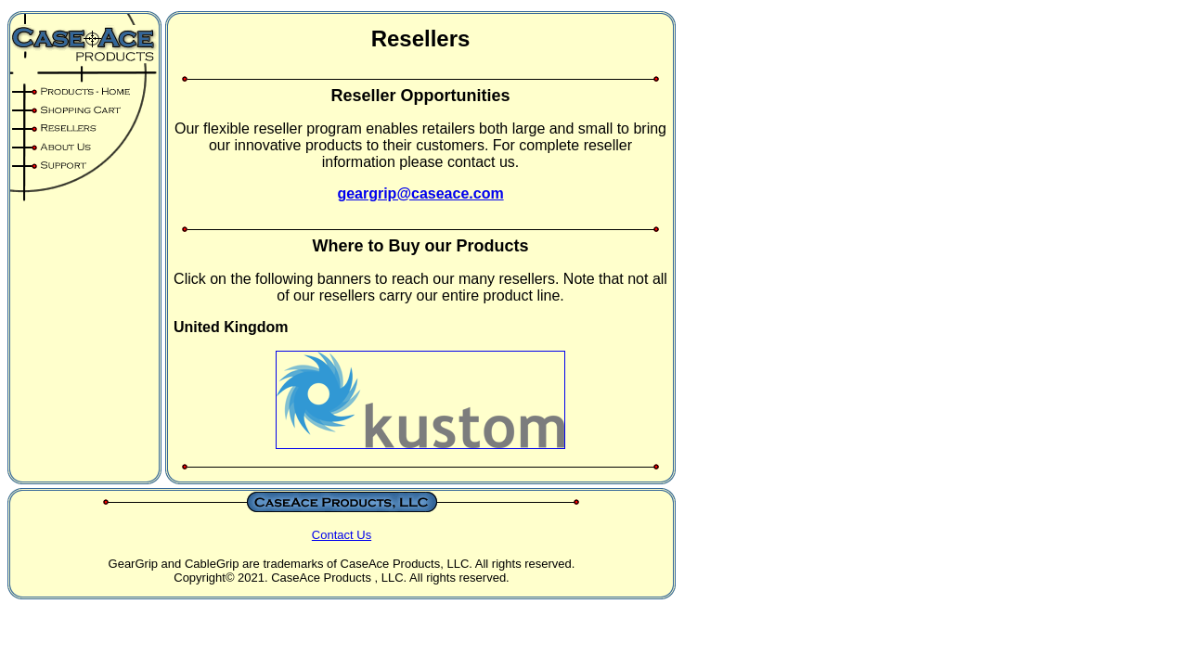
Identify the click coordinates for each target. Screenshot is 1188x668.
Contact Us (341, 535)
